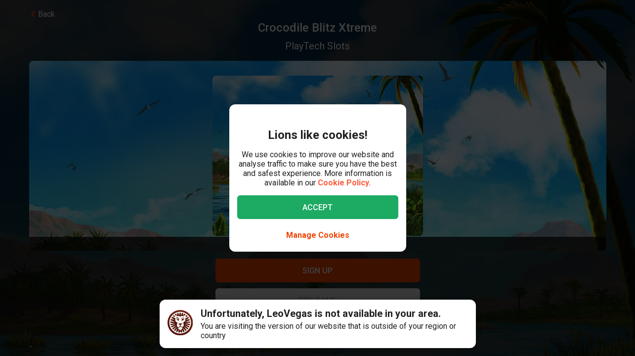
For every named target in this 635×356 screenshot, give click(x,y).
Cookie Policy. (344, 182)
